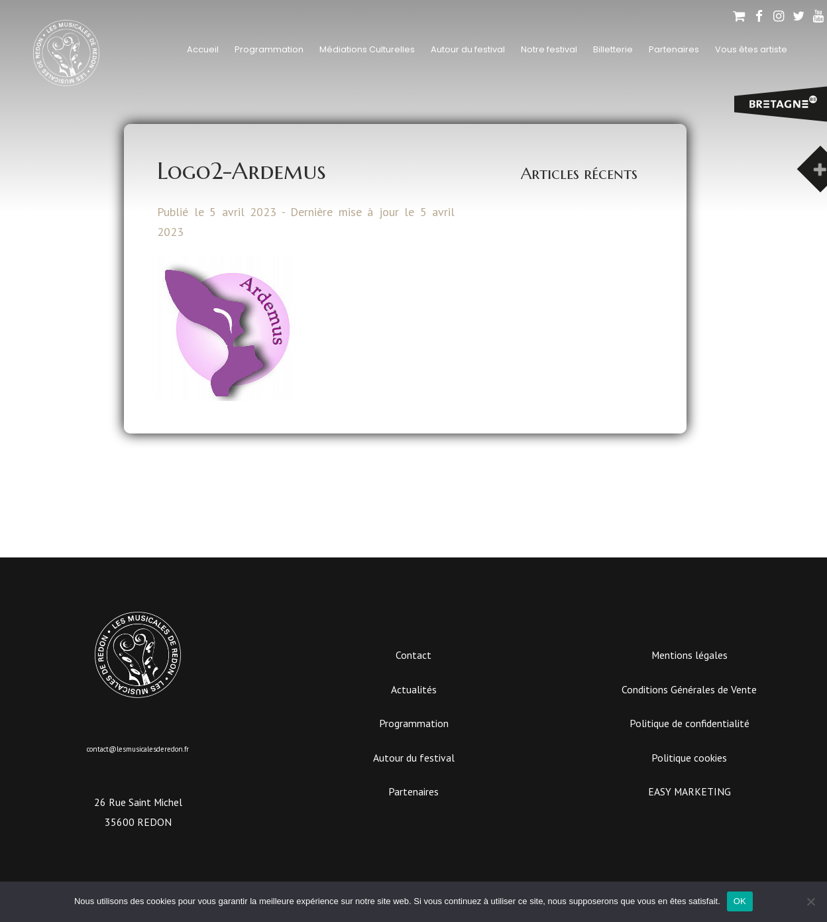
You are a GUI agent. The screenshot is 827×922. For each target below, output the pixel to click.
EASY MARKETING (689, 791)
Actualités (414, 689)
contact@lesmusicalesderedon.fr (138, 749)
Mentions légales (689, 655)
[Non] (810, 901)
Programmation (269, 49)
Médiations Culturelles (367, 49)
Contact (413, 655)
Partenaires (674, 49)
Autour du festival (468, 49)
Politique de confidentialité (689, 723)
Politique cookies (689, 757)
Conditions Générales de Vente (689, 689)
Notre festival (549, 49)
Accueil (203, 49)
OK (740, 901)
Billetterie (613, 49)
